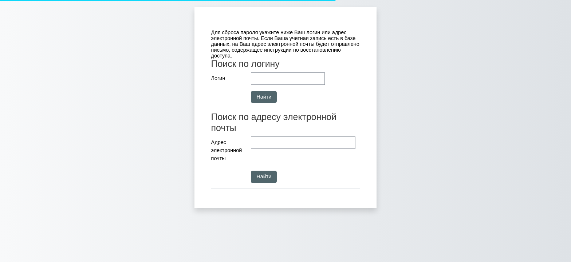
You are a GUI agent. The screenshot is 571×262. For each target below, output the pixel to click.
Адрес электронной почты (226, 150)
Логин (218, 78)
